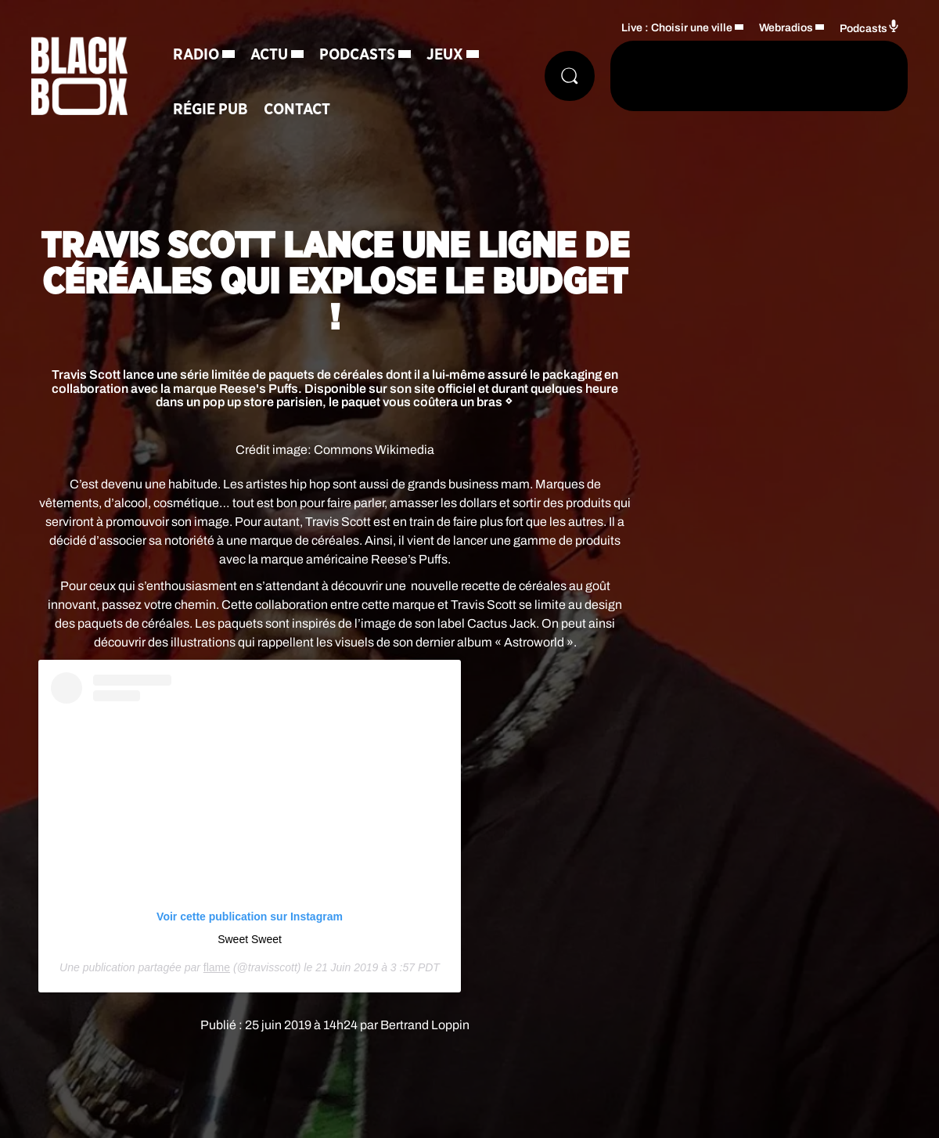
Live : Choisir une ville (676, 28)
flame (216, 967)
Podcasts (357, 55)
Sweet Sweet (250, 939)
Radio (196, 55)
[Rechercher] (570, 76)
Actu (269, 55)
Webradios (786, 28)
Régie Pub (210, 109)
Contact (297, 109)
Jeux (444, 55)
